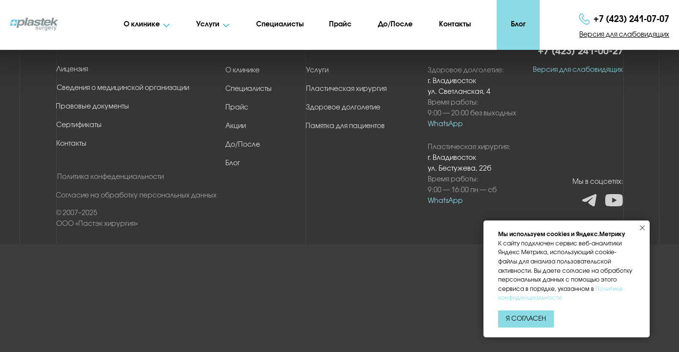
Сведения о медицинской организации (123, 88)
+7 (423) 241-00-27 (580, 51)
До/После (395, 25)
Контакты (455, 25)
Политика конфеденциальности (110, 177)
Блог (518, 25)
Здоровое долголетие (343, 108)
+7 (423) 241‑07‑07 (631, 19)
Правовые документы (92, 107)
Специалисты (280, 25)
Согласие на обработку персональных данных (136, 196)
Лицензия (72, 69)
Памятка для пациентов (345, 126)
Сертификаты (79, 125)
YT (614, 200)
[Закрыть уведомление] (642, 228)
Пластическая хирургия (346, 89)
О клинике (142, 25)
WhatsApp (445, 201)
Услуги (207, 25)
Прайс (340, 25)
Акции (235, 126)
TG (589, 201)
